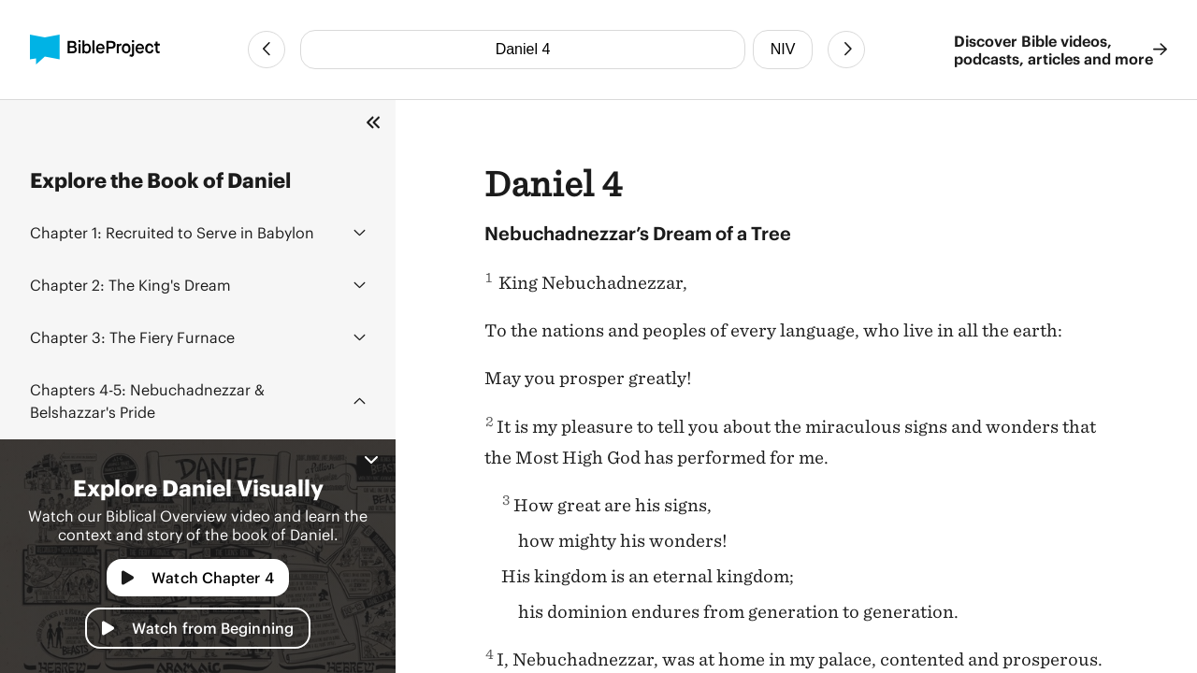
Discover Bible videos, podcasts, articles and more (1060, 49)
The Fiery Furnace (132, 337)
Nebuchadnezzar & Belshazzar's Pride (147, 400)
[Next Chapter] (846, 49)
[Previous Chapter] (266, 49)
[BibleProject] (95, 49)
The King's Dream (130, 285)
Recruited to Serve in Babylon (172, 232)
